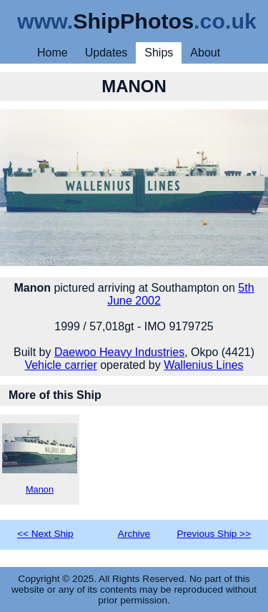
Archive (134, 533)
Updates (106, 52)
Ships (158, 52)
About (205, 52)
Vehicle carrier (60, 365)
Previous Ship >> (214, 533)
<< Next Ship (45, 533)
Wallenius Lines (203, 365)
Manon (39, 459)
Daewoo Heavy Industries (119, 352)
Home (52, 52)
